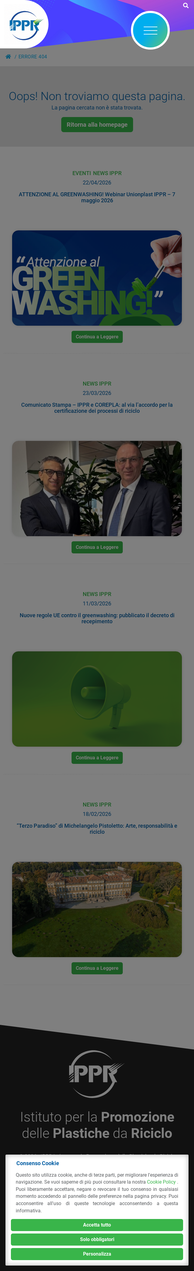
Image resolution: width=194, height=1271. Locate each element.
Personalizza (97, 1254)
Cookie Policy (162, 1182)
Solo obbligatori (97, 1239)
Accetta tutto (97, 1225)
